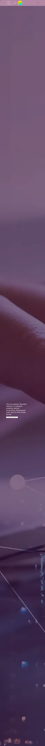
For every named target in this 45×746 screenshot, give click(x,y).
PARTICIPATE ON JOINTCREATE (12, 417)
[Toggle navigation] (38, 3)
